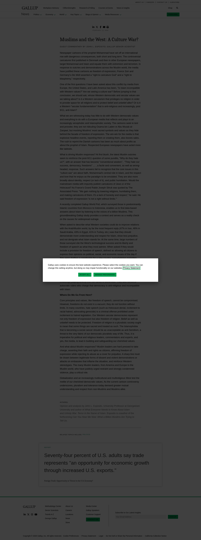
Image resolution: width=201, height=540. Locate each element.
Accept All (85, 274)
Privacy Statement (131, 268)
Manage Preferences (105, 274)
